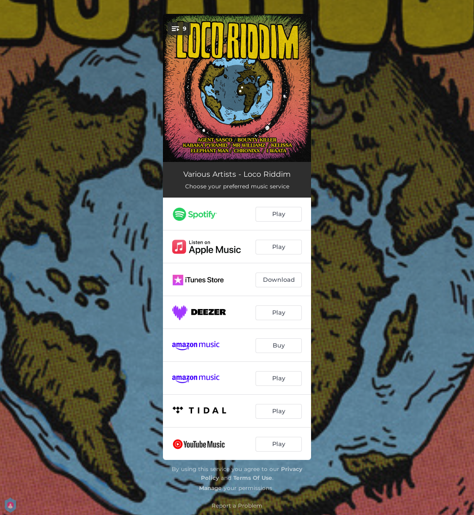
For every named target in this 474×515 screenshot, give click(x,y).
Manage (210, 487)
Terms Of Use (252, 477)
